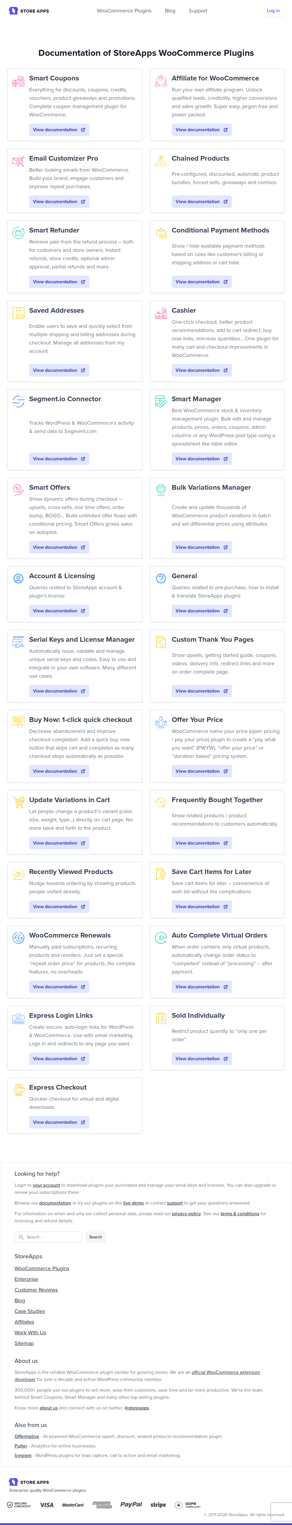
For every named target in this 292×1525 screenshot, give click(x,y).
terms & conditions (240, 1214)
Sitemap (24, 1343)
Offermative (27, 1436)
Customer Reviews (36, 1290)
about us (49, 1408)
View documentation (59, 130)
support (175, 1203)
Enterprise (26, 1279)
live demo (133, 1203)
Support (198, 10)
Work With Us (30, 1332)
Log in (273, 11)
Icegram (23, 1455)
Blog (170, 10)
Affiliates (24, 1322)
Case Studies (30, 1311)
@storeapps (136, 1408)
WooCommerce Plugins (124, 10)
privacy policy (186, 1214)
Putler (21, 1446)
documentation (55, 1203)
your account (46, 1185)
